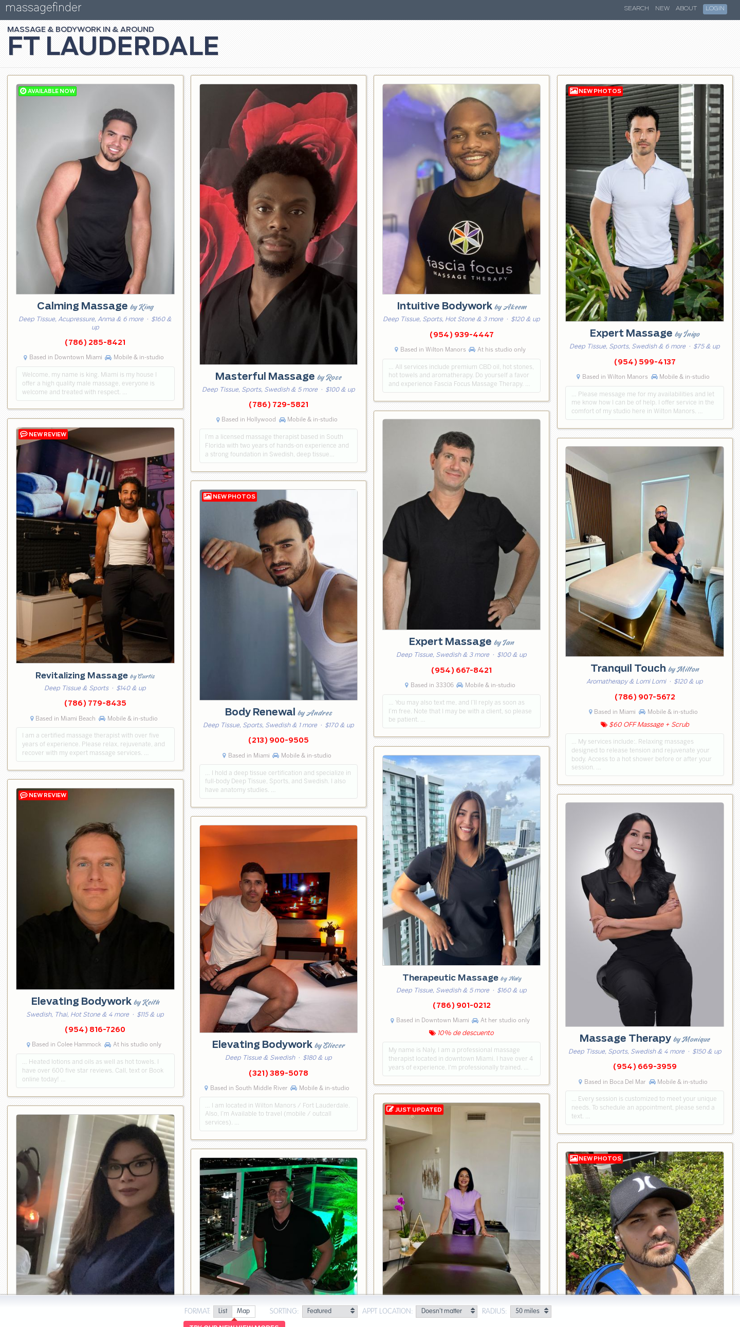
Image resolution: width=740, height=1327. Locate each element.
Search (636, 9)
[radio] (222, 1311)
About (686, 9)
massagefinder (43, 9)
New (662, 9)
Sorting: (284, 1311)
